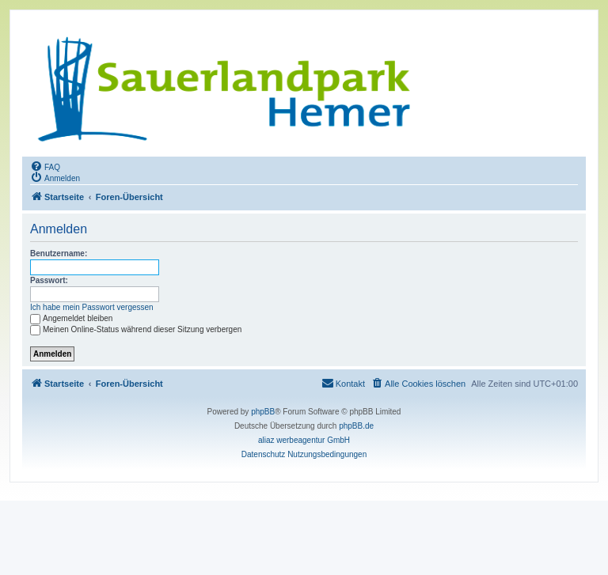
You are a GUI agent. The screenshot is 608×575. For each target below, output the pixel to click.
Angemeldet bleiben (71, 318)
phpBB (263, 411)
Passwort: (49, 280)
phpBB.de (356, 426)
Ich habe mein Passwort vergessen (92, 307)
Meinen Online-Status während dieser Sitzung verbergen (135, 329)
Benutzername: (58, 253)
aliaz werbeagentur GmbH (304, 440)
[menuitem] (45, 166)
